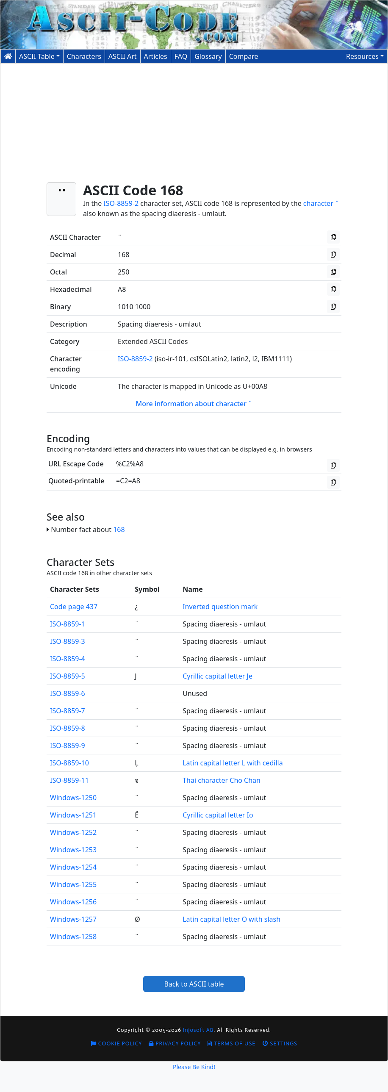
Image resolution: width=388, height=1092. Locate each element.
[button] (365, 56)
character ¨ (321, 203)
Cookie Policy (116, 1043)
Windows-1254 (73, 867)
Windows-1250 (73, 797)
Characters (84, 56)
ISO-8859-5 (67, 676)
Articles (155, 56)
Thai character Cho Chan (222, 780)
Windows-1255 (73, 884)
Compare (243, 56)
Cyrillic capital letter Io (218, 815)
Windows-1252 (73, 832)
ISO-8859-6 (67, 693)
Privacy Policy (175, 1043)
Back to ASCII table (194, 984)
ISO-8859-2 (121, 203)
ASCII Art (122, 56)
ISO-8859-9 (67, 745)
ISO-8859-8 (67, 728)
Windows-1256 (73, 901)
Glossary (208, 56)
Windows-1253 (73, 849)
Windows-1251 (73, 815)
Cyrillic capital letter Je (217, 676)
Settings (280, 1043)
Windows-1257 (73, 919)
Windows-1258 (73, 936)
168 (119, 529)
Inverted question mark (220, 606)
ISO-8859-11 (69, 780)
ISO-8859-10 (69, 763)
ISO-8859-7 (67, 710)
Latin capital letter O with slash (231, 919)
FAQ (181, 56)
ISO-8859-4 (67, 658)
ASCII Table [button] (37, 56)
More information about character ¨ (194, 403)
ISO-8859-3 (67, 641)
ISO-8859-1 (67, 624)
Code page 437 (73, 606)
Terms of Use (231, 1043)
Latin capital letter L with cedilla (233, 763)
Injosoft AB (198, 1030)
